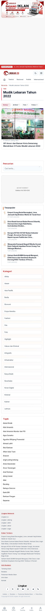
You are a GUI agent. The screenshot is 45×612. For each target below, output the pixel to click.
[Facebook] (8, 589)
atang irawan (8, 476)
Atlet (4, 480)
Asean (7, 283)
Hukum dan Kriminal (12, 346)
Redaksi (4, 572)
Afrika (7, 276)
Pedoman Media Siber (9, 574)
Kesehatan (8, 381)
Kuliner (7, 402)
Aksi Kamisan (8, 448)
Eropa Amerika (10, 311)
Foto (25, 105)
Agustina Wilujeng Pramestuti (13, 439)
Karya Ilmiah (9, 374)
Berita (7, 297)
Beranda (4, 85)
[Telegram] (33, 589)
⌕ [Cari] (39, 166)
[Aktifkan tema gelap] (35, 73)
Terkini (11, 79)
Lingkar (22, 585)
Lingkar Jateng (6, 520)
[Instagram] (18, 589)
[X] (13, 589)
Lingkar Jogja (6, 529)
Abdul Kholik (7, 423)
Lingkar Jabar (6, 526)
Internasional (9, 367)
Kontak (3, 580)
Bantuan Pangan (9, 496)
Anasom (6, 456)
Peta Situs (39, 594)
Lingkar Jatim (6, 523)
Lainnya (7, 409)
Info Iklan (4, 577)
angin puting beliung (10, 460)
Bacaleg (6, 484)
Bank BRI (6, 492)
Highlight (8, 339)
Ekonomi (8, 304)
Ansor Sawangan (9, 468)
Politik (28, 79)
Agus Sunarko (8, 435)
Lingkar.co (5, 517)
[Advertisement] (18, 41)
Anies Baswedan (9, 464)
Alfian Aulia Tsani (9, 452)
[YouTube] (23, 589)
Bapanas (6, 500)
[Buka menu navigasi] (41, 73)
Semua (6, 105)
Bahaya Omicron (9, 488)
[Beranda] (4, 79)
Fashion (7, 318)
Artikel (16, 105)
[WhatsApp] (28, 589)
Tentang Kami (6, 569)
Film (6, 325)
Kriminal (7, 395)
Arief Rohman (8, 472)
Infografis (8, 353)
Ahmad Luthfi (8, 443)
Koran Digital (9, 388)
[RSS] (38, 589)
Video (34, 105)
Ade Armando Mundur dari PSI (14, 431)
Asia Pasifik (9, 290)
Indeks (5, 594)
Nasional (20, 79)
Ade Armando (8, 427)
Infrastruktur (9, 360)
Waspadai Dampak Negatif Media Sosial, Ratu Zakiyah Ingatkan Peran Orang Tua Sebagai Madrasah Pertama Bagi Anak (20, 553)
